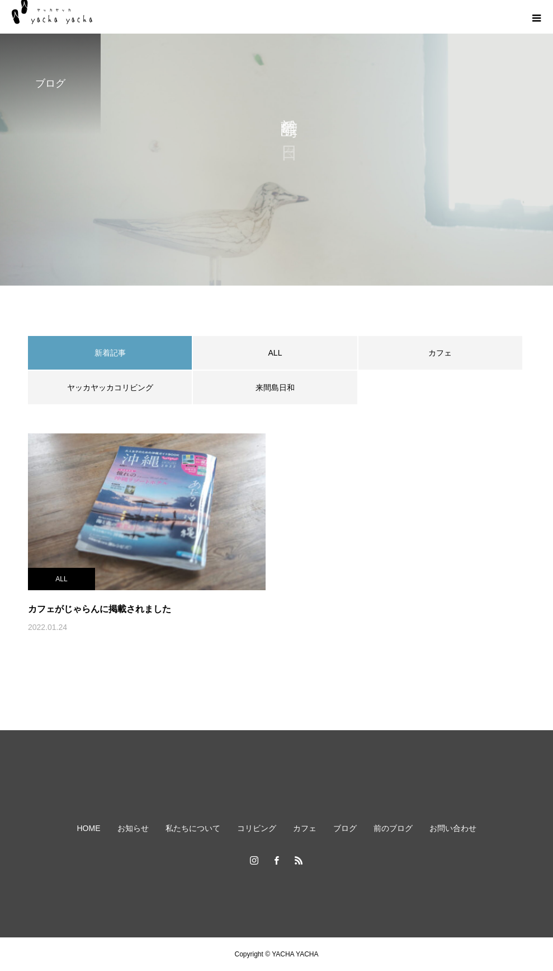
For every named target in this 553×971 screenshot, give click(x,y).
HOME (89, 828)
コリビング (256, 828)
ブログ (345, 828)
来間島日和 (275, 387)
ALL (275, 352)
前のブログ (393, 828)
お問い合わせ (452, 828)
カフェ (440, 352)
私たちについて (193, 828)
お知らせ (133, 828)
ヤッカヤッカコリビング (110, 387)
